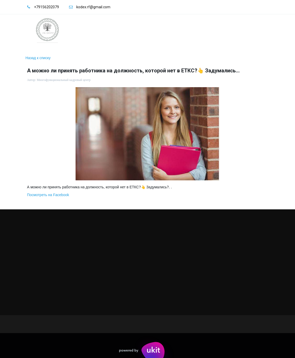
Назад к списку (38, 58)
